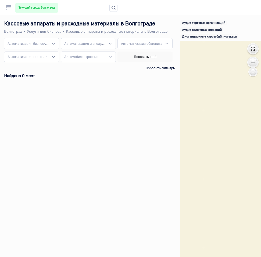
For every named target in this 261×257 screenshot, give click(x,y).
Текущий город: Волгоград (37, 7)
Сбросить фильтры (161, 68)
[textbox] (28, 43)
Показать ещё (145, 56)
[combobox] (31, 43)
